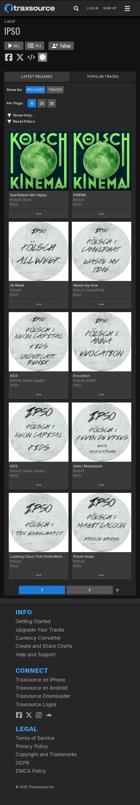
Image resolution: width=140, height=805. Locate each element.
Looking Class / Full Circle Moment (38, 556)
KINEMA (79, 195)
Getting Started (33, 621)
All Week (17, 285)
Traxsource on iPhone (40, 680)
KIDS (14, 376)
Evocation (81, 376)
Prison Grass (83, 556)
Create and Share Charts (43, 646)
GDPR (22, 763)
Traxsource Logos (36, 704)
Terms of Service (34, 738)
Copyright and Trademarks (46, 754)
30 (52, 103)
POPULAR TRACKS (103, 76)
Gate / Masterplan (88, 466)
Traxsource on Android (41, 688)
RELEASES (35, 90)
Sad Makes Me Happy (28, 195)
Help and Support (35, 654)
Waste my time (85, 285)
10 (32, 103)
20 (42, 103)
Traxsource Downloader (42, 696)
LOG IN (92, 8)
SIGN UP (109, 8)
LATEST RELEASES (36, 76)
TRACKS (55, 90)
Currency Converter (38, 638)
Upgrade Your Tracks (40, 630)
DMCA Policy (30, 771)
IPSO (14, 204)
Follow (61, 45)
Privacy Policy (31, 746)
